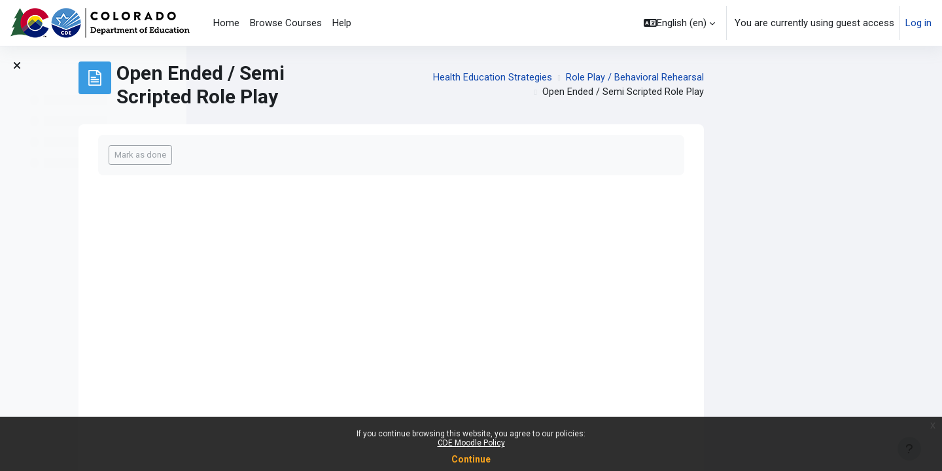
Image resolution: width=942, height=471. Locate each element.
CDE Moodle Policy (471, 442)
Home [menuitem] (226, 23)
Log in (918, 23)
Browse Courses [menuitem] (286, 23)
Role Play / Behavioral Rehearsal (808, 78)
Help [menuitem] (341, 23)
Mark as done (314, 155)
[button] (679, 23)
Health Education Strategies (665, 78)
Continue (471, 459)
